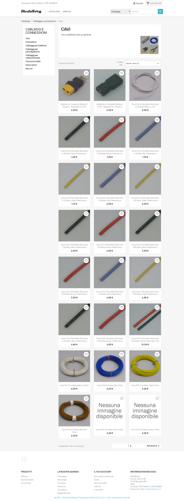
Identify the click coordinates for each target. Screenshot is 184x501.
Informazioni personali (103, 476)
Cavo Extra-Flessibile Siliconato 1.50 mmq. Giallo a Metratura (145, 199)
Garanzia (61, 486)
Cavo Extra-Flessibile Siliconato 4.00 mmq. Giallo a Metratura (145, 292)
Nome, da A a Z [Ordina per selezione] (143, 63)
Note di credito (100, 483)
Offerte (24, 476)
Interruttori (31, 65)
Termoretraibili (33, 61)
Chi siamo (61, 483)
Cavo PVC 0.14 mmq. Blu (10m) (110, 385)
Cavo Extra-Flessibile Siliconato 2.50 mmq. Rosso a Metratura (74, 292)
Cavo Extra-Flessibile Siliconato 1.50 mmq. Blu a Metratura (109, 199)
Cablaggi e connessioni (36, 31)
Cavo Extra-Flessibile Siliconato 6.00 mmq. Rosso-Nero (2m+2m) (145, 339)
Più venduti (26, 483)
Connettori (31, 42)
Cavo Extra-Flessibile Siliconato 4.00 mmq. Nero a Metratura (74, 339)
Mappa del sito (63, 493)
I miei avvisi (98, 489)
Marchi (67, 11)
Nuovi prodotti (27, 479)
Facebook (23, 459)
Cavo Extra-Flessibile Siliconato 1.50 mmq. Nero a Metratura (74, 245)
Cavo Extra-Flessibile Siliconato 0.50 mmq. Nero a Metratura (74, 152)
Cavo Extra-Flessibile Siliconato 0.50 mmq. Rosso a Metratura (109, 152)
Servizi (29, 68)
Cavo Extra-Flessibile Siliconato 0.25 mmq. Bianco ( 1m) (145, 105)
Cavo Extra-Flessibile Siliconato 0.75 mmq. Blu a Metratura (145, 152)
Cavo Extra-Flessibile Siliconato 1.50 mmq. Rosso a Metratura (109, 245)
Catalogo (54, 11)
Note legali (62, 479)
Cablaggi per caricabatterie (33, 50)
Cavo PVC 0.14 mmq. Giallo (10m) (145, 385)
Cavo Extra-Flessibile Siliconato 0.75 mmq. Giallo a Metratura (74, 199)
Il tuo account (102, 471)
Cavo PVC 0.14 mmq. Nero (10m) (109, 429)
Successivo (153, 445)
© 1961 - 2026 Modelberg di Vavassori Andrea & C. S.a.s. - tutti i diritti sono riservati (92, 497)
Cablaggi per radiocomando (33, 56)
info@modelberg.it (153, 489)
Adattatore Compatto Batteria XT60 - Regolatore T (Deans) (110, 105)
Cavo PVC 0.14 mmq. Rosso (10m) (145, 429)
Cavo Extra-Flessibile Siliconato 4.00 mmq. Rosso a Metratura (109, 339)
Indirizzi (97, 486)
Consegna (62, 476)
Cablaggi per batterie (36, 45)
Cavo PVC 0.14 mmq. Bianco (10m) (74, 385)
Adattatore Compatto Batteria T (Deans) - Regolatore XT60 (74, 105)
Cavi (28, 38)
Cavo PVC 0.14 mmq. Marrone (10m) (74, 430)
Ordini (96, 479)
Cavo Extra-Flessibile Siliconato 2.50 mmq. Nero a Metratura (145, 245)
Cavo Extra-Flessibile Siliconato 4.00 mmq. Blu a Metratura (109, 292)
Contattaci (62, 489)
